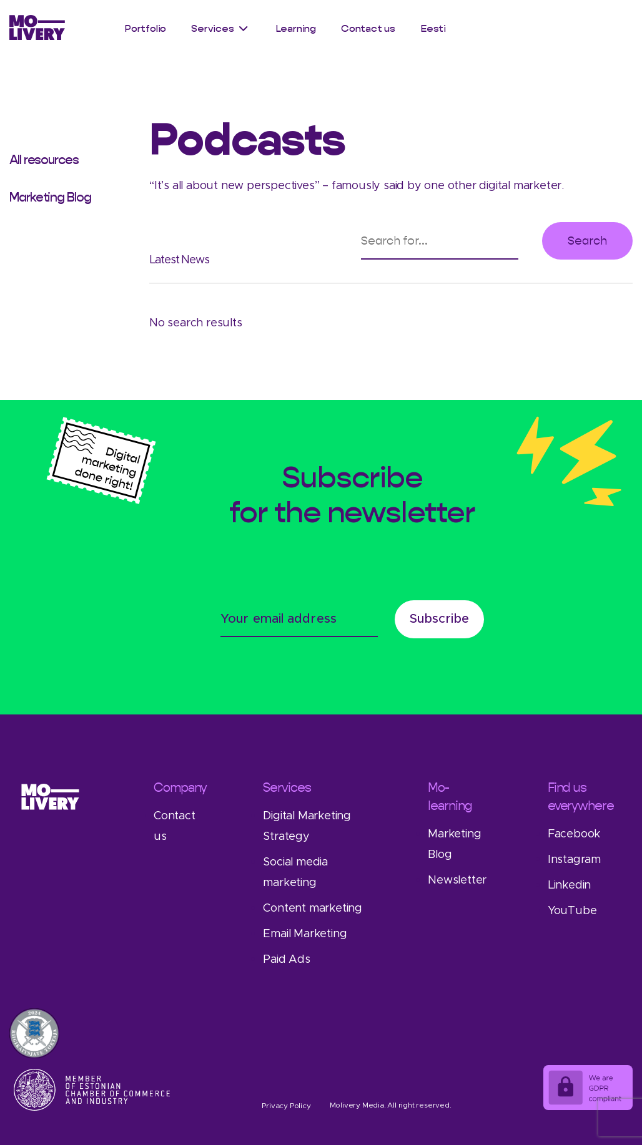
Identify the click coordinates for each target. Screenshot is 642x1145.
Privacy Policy (286, 1105)
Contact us (368, 28)
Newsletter (457, 880)
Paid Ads (286, 959)
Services (212, 28)
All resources (44, 160)
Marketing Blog (50, 197)
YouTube (572, 911)
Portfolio (145, 28)
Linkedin (569, 885)
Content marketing (312, 908)
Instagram (574, 859)
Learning (295, 28)
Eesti (433, 28)
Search (587, 240)
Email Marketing (305, 934)
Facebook (574, 834)
